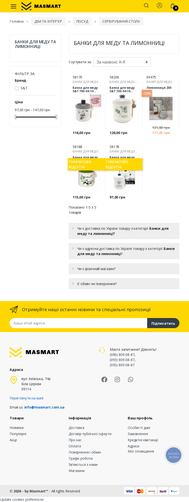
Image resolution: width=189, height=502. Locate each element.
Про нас (75, 440)
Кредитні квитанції (143, 440)
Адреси (133, 446)
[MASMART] (41, 6)
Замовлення (138, 433)
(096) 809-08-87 (122, 354)
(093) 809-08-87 (122, 359)
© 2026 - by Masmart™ (29, 491)
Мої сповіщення (141, 451)
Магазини (77, 470)
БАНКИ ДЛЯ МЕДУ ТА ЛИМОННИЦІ (35, 44)
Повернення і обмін (85, 452)
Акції (13, 440)
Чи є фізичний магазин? (96, 268)
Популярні (18, 433)
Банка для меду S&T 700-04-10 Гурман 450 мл (85, 89)
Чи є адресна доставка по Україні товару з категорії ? (126, 251)
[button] (146, 6)
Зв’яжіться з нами (83, 464)
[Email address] (78, 323)
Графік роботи (81, 458)
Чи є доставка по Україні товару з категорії (122, 231)
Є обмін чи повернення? (97, 283)
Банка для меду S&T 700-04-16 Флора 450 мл (122, 89)
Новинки (17, 427)
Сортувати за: (80, 62)
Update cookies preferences (22, 499)
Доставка (76, 427)
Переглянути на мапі (26, 398)
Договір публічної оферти (90, 433)
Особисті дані (139, 427)
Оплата (75, 446)
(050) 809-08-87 (122, 365)
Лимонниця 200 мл (158, 89)
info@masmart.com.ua (44, 407)
